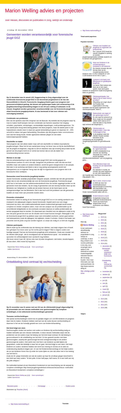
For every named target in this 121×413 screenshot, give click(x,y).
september (106, 277)
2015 (102, 240)
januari (104, 295)
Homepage (41, 386)
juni (103, 280)
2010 (102, 307)
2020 (102, 226)
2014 (102, 243)
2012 (102, 302)
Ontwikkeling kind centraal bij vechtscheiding (34, 261)
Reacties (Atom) (22, 389)
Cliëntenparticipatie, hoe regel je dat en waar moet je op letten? (102, 98)
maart (104, 289)
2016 (102, 238)
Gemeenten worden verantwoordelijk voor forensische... (107, 253)
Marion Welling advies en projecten (44, 10)
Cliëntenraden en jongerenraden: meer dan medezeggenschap (101, 130)
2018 (102, 232)
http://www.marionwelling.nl (92, 30)
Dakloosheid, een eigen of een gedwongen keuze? (101, 114)
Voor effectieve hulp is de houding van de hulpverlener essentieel (102, 166)
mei (103, 283)
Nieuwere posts (12, 386)
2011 (102, 305)
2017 (102, 235)
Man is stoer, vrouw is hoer (102, 181)
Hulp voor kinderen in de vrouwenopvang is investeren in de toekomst (101, 64)
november (106, 271)
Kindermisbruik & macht (101, 196)
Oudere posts (70, 386)
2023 (102, 217)
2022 (102, 220)
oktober (105, 274)
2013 (102, 299)
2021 (102, 223)
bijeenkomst (16, 249)
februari (105, 292)
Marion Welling (88, 225)
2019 (102, 229)
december (106, 246)
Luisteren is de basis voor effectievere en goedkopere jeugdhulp (102, 81)
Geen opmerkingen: (38, 247)
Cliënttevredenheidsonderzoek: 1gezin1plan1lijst (102, 148)
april (104, 286)
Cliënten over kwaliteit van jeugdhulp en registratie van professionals (102, 47)
